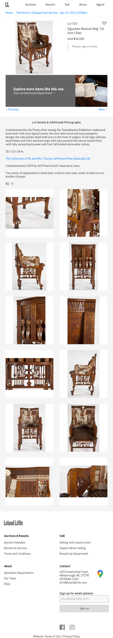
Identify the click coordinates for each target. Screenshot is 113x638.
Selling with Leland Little (75, 543)
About (83, 4)
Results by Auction (15, 548)
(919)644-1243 (69, 579)
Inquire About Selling (73, 548)
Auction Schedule (14, 543)
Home (9, 13)
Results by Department (74, 554)
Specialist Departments (19, 573)
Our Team (10, 578)
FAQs (7, 584)
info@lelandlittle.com (73, 583)
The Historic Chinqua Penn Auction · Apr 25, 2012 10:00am (51, 13)
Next (103, 109)
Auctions (30, 4)
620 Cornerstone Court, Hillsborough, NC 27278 (74, 573)
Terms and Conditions (17, 554)
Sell (67, 4)
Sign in (100, 4)
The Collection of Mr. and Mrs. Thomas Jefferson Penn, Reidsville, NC (48, 159)
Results (50, 4)
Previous (12, 109)
